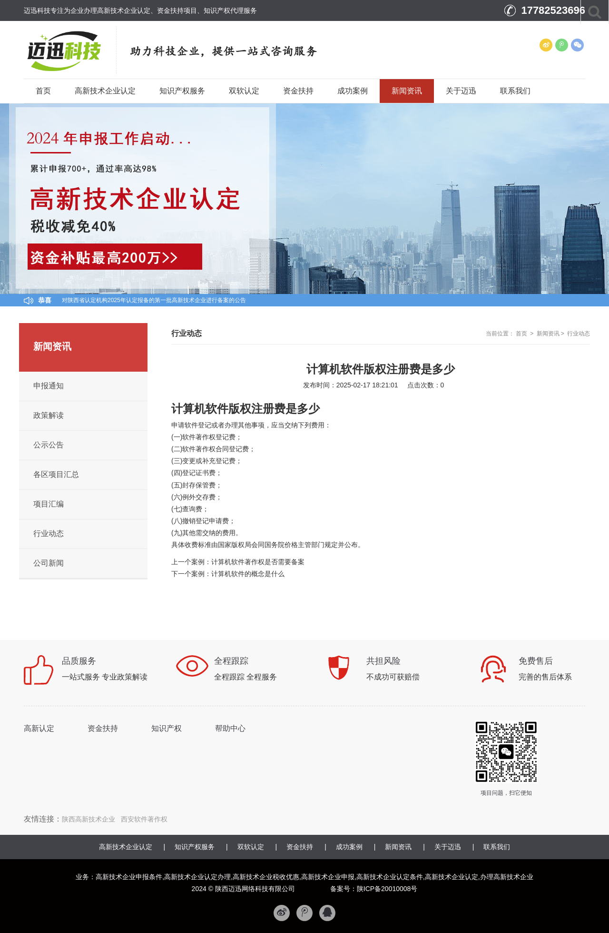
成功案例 (352, 91)
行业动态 (578, 333)
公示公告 (48, 445)
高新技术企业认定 (105, 91)
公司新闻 (48, 563)
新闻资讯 (407, 91)
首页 (43, 91)
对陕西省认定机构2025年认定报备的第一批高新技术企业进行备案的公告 (154, 300)
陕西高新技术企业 (88, 819)
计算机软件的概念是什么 (248, 574)
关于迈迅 (461, 91)
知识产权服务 (182, 91)
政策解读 (48, 415)
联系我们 (515, 91)
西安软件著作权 (144, 819)
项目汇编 (48, 504)
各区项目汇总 (56, 474)
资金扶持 (298, 91)
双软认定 (244, 91)
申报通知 (48, 386)
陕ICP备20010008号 (387, 888)
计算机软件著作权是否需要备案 (257, 562)
